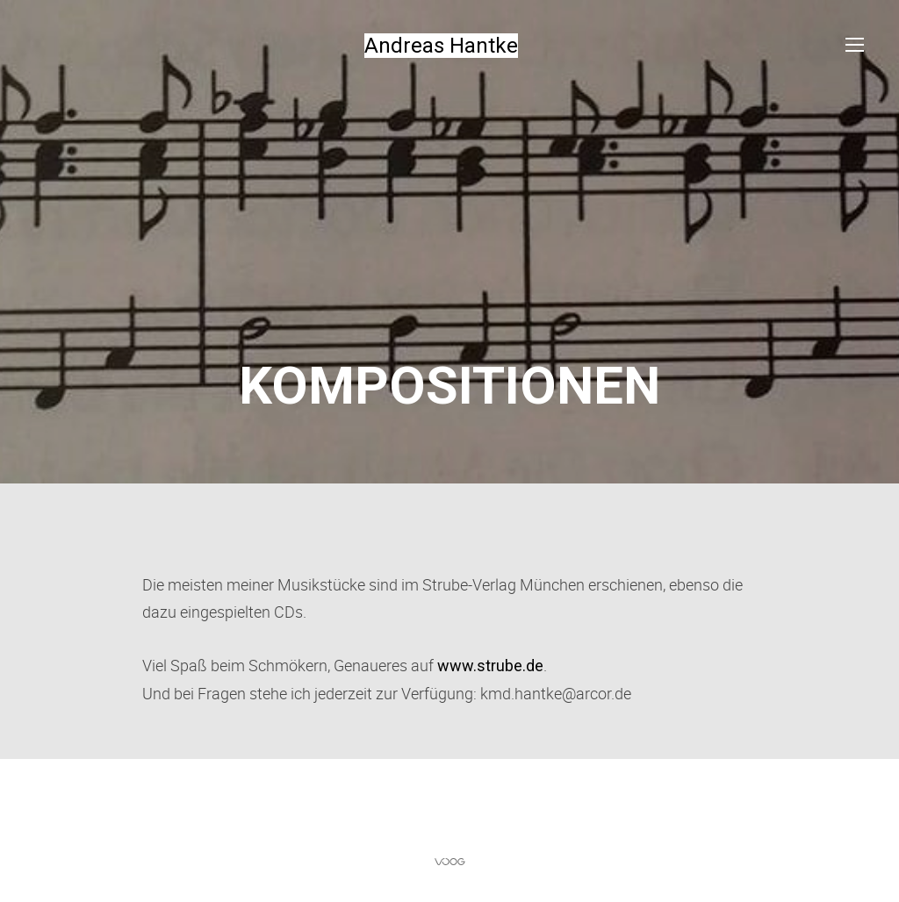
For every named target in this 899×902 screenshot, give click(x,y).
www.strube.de (490, 665)
